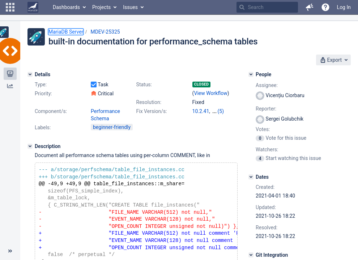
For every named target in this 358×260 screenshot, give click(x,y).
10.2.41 (200, 111)
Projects (101, 7)
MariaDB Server (65, 32)
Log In (344, 7)
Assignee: (267, 85)
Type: (41, 84)
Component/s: (51, 111)
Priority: (43, 93)
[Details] (30, 74)
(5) (221, 111)
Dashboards (66, 7)
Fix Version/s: (151, 111)
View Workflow (210, 93)
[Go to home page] (33, 7)
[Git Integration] (250, 254)
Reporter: (266, 109)
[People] (250, 74)
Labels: (43, 127)
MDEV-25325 (105, 32)
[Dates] (250, 176)
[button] (10, 7)
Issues (130, 7)
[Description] (30, 146)
